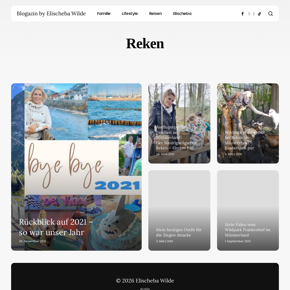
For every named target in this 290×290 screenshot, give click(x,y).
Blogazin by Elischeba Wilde (51, 13)
